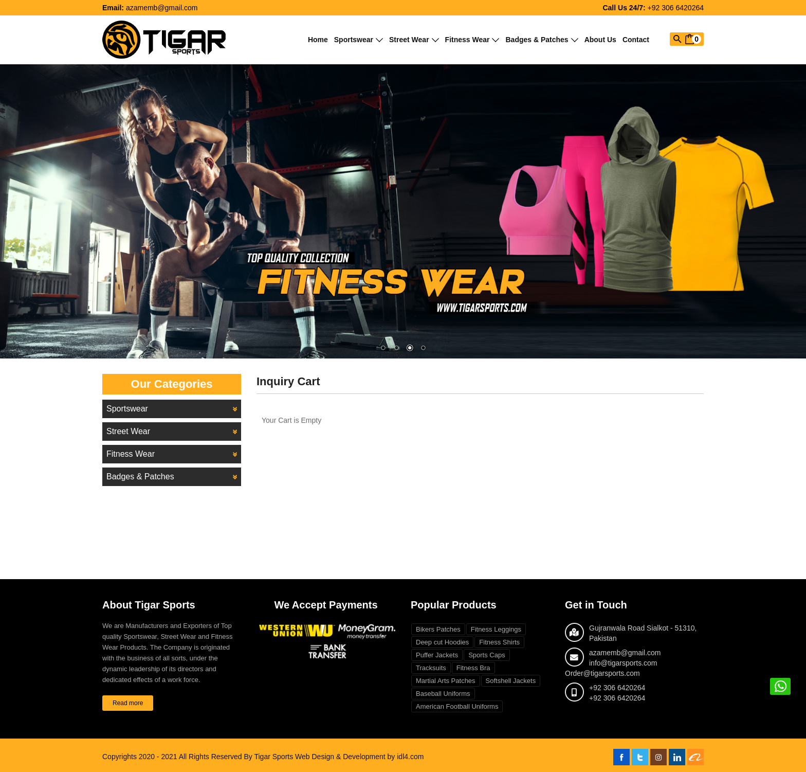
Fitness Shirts (499, 642)
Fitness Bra (473, 668)
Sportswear (358, 39)
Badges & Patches (541, 39)
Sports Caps (486, 655)
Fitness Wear (472, 39)
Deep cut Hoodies (442, 642)
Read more (128, 703)
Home (318, 39)
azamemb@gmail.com (161, 8)
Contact (635, 39)
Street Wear (414, 39)
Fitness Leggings (496, 629)
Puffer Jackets (437, 655)
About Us (600, 39)
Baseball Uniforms (443, 693)
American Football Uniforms (457, 706)
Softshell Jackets (511, 681)
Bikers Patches (438, 629)
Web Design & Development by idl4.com (359, 756)
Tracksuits (431, 668)
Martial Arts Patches (445, 681)
